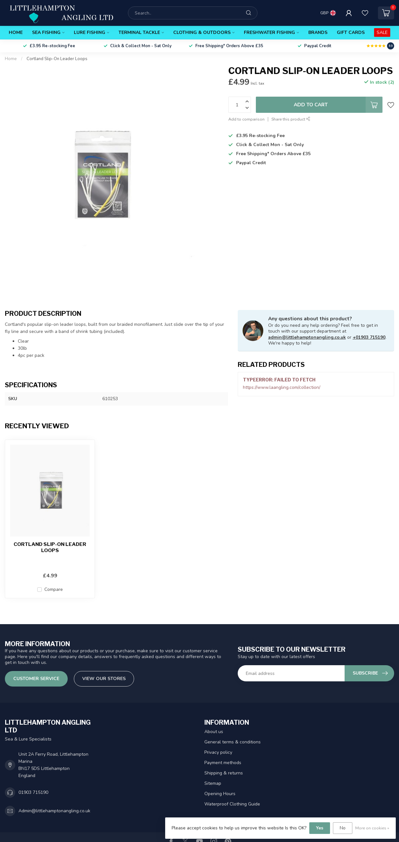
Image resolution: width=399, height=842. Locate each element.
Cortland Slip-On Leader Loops (57, 59)
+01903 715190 (369, 337)
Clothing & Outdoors (202, 32)
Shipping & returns (223, 773)
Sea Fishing (46, 32)
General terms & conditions (232, 742)
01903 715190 (33, 792)
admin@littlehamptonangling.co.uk (307, 337)
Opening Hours (219, 794)
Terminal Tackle (139, 32)
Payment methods (222, 763)
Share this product (290, 119)
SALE (382, 32)
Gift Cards (351, 32)
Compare (53, 589)
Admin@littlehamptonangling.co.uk (54, 811)
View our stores (104, 679)
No (343, 828)
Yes (319, 828)
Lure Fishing (89, 32)
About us (213, 732)
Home (16, 32)
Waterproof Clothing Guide (232, 804)
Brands (317, 32)
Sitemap (212, 783)
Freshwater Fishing (269, 32)
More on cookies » (372, 828)
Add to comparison (246, 119)
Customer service (36, 679)
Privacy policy (218, 752)
